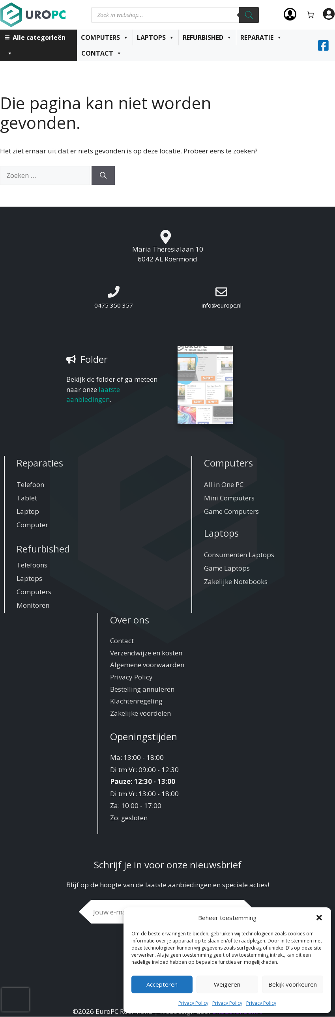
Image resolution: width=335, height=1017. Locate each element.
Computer (32, 525)
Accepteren (162, 984)
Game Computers (231, 511)
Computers (105, 37)
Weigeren (227, 984)
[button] (319, 918)
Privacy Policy (193, 1003)
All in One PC (223, 484)
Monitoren (33, 605)
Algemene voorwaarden (147, 665)
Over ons (129, 620)
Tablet (27, 498)
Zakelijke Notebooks (236, 581)
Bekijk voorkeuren (292, 984)
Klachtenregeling (136, 701)
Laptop (28, 511)
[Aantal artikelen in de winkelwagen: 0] (310, 14)
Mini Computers (229, 498)
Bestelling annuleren (142, 689)
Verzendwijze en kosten (146, 653)
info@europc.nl (221, 305)
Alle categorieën (36, 39)
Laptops (155, 37)
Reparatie (261, 37)
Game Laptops (227, 568)
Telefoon (30, 484)
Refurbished (207, 37)
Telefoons (32, 565)
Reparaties (40, 463)
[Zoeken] (249, 15)
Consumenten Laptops (239, 555)
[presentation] (15, 999)
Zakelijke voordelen (140, 713)
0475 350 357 (113, 305)
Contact (101, 53)
